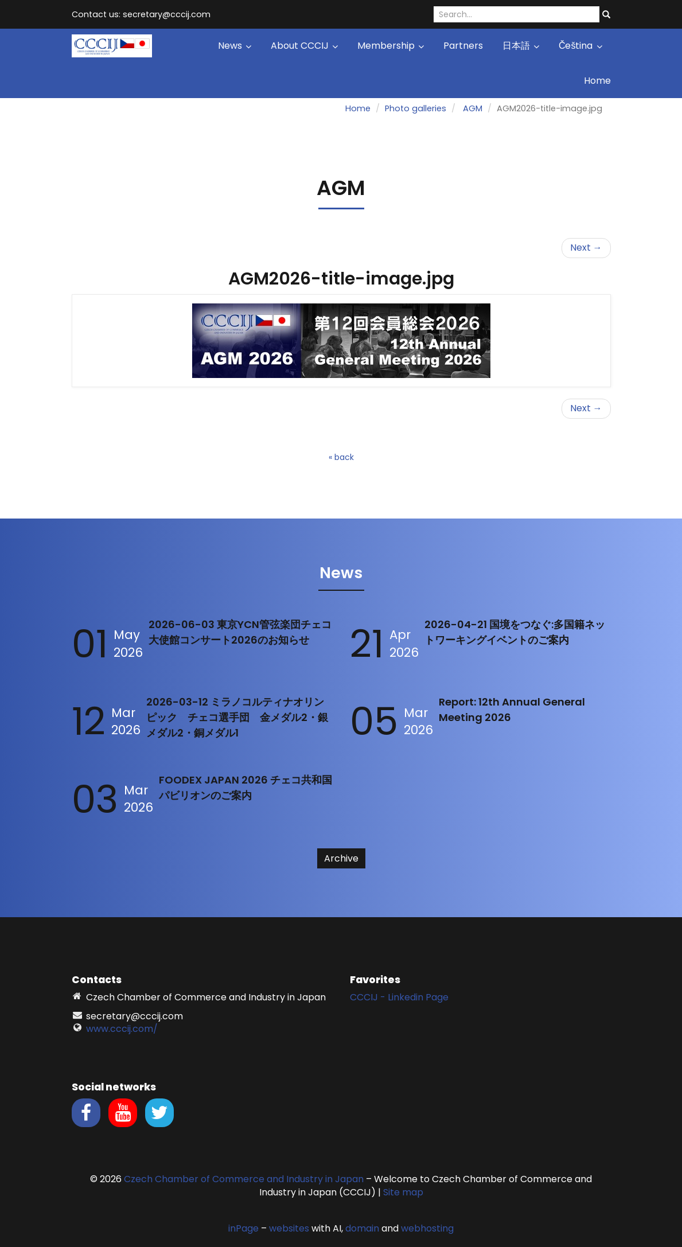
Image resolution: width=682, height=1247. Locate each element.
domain (362, 1228)
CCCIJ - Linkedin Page (399, 997)
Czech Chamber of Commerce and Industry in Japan (244, 1179)
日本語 (520, 45)
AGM (472, 108)
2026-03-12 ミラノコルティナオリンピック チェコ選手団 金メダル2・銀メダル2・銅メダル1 (237, 717)
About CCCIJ (304, 45)
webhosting (427, 1228)
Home (597, 80)
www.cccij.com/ (122, 1028)
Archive (341, 858)
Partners (463, 45)
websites (289, 1228)
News (234, 45)
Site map (403, 1192)
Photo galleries (415, 108)
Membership (390, 45)
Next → (586, 247)
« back (341, 457)
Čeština (580, 45)
